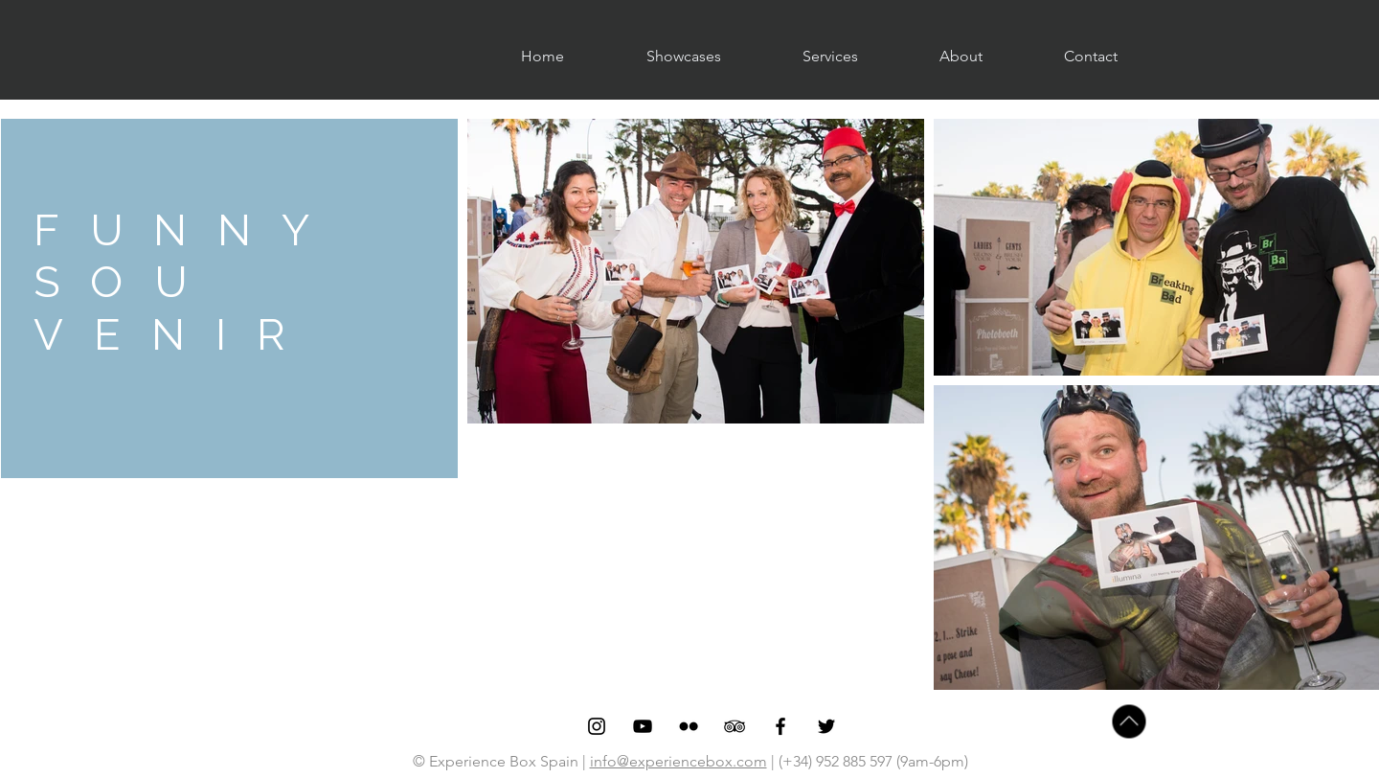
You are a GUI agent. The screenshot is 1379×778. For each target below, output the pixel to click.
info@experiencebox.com (678, 761)
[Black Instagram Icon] (596, 726)
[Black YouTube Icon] (642, 726)
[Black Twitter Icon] (826, 726)
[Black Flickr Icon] (688, 726)
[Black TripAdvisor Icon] (734, 726)
